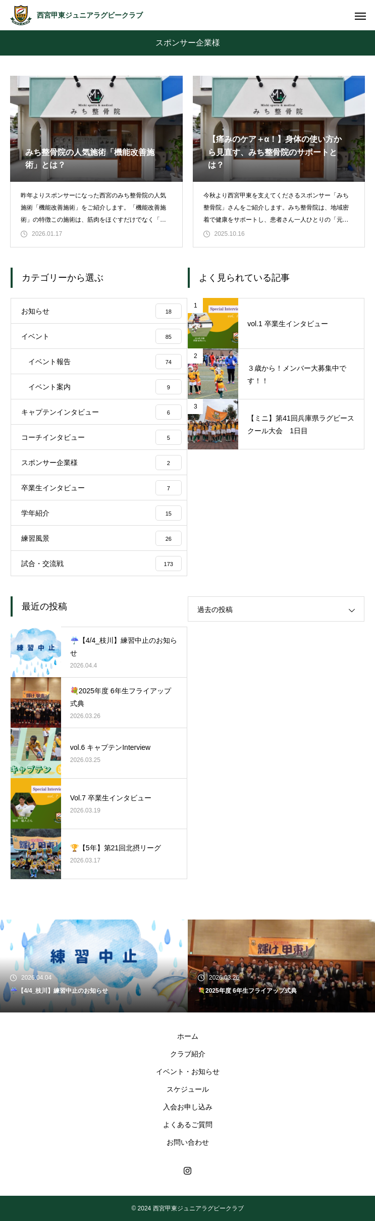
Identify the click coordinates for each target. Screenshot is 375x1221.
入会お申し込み (187, 1107)
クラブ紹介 (187, 1054)
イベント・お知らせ (188, 1071)
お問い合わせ (188, 1142)
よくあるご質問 (187, 1125)
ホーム (187, 1036)
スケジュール (188, 1089)
